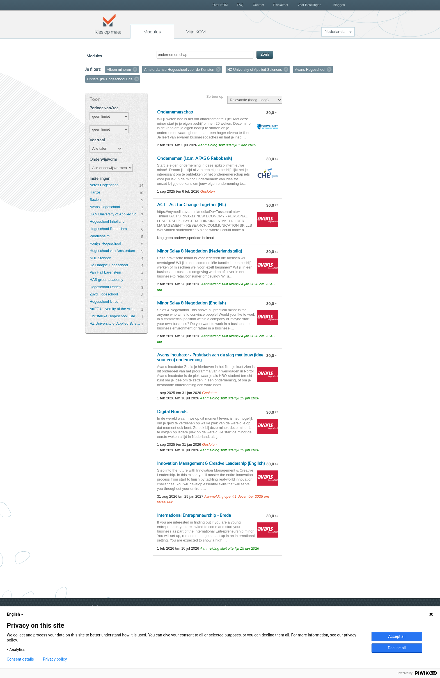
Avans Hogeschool (105, 207)
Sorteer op (214, 96)
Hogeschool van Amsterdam (112, 251)
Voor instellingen (309, 4)
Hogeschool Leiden (105, 287)
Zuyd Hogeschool (104, 294)
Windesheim (99, 236)
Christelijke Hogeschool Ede (112, 316)
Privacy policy (55, 659)
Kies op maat (108, 24)
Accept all (396, 636)
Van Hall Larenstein (105, 272)
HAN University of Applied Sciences (115, 214)
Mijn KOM (196, 31)
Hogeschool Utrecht (106, 301)
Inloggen (339, 4)
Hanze (95, 192)
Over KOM (220, 4)
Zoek (264, 54)
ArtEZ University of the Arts (111, 309)
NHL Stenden (100, 258)
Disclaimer (280, 4)
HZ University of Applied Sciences (115, 323)
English (15, 614)
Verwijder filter (135, 69)
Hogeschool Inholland (107, 221)
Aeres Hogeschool (104, 185)
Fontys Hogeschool (105, 243)
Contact (258, 4)
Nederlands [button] (335, 32)
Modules (152, 31)
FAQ (240, 4)
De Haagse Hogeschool (109, 265)
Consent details (20, 659)
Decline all (397, 648)
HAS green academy (106, 279)
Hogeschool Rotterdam (108, 229)
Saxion (95, 199)
